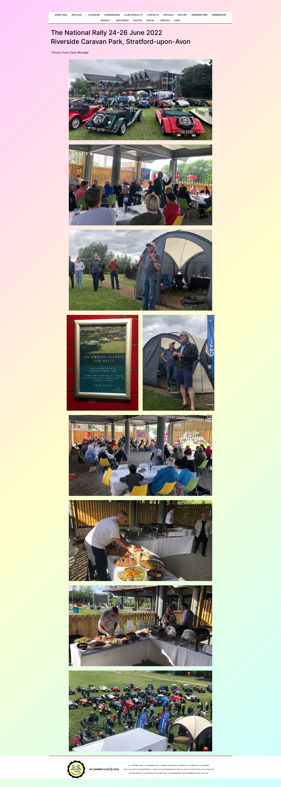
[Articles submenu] (85, 14)
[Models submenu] (113, 20)
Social (150, 20)
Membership (219, 14)
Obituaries (122, 20)
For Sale (168, 14)
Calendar (94, 14)
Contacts (153, 14)
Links (177, 20)
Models (105, 20)
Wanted (165, 20)
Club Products (133, 14)
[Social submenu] (157, 20)
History (182, 14)
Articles (77, 14)
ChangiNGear (112, 14)
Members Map (200, 14)
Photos (137, 20)
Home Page (61, 14)
